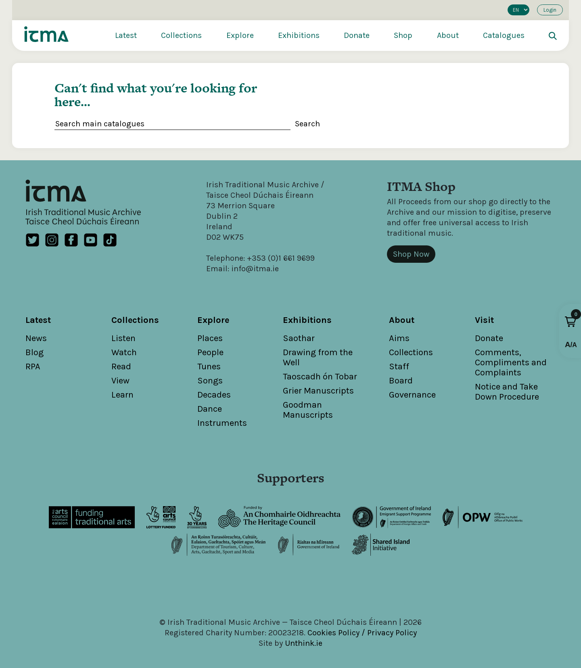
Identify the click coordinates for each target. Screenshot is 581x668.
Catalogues (504, 35)
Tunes (209, 366)
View (120, 380)
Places (210, 338)
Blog (34, 352)
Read (121, 366)
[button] (570, 321)
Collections (181, 35)
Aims (399, 338)
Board (401, 380)
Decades (214, 394)
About (448, 35)
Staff (399, 366)
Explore (240, 35)
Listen (123, 338)
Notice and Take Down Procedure (507, 391)
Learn (122, 394)
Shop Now (411, 254)
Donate (357, 35)
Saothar (299, 338)
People (210, 352)
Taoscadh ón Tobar (320, 376)
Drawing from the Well (318, 357)
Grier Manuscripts (318, 390)
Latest (126, 35)
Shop (403, 35)
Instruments (222, 423)
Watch (124, 352)
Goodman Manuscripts (308, 410)
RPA (32, 366)
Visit (484, 320)
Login (549, 10)
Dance (209, 409)
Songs (210, 380)
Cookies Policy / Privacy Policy (362, 632)
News (36, 338)
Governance (412, 394)
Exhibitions (299, 35)
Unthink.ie (303, 643)
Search (307, 123)
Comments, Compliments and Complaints (511, 362)
